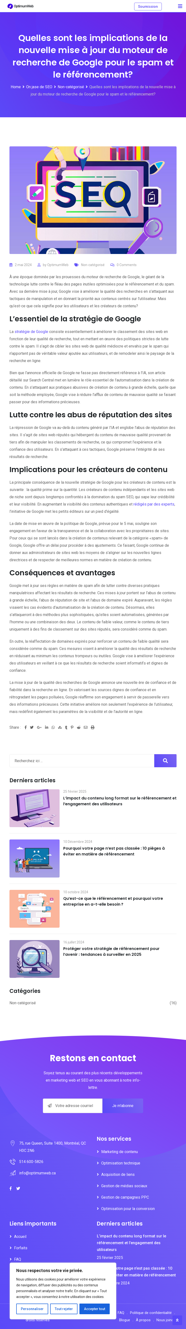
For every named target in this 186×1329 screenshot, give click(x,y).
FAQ (17, 1259)
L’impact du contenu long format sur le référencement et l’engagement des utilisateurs (120, 801)
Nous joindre (166, 1320)
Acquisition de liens (118, 1174)
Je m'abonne (122, 1105)
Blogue (124, 1320)
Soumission (148, 6)
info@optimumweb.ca (37, 1173)
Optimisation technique (120, 1163)
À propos (143, 1320)
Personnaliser (32, 1309)
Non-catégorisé (93, 265)
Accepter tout (94, 1309)
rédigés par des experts (153, 504)
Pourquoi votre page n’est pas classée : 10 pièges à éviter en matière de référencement (114, 851)
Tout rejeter (64, 1309)
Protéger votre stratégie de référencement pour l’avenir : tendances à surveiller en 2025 (111, 951)
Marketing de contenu (119, 1151)
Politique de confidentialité (151, 1313)
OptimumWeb (58, 265)
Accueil (20, 1236)
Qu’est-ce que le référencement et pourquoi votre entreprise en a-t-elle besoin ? (113, 901)
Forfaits (20, 1248)
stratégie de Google (31, 331)
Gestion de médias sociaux (124, 1186)
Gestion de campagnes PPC (125, 1197)
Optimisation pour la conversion (128, 1208)
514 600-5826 (31, 1161)
